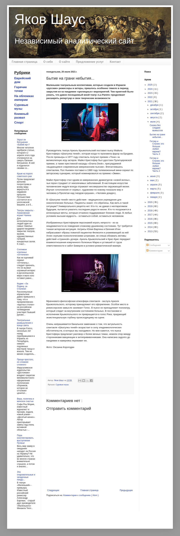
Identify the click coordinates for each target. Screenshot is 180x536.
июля (153, 121)
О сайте (64, 61)
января (154, 197)
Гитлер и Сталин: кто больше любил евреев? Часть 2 (157, 164)
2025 (150, 85)
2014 (150, 227)
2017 (150, 214)
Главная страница (24, 61)
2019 (150, 206)
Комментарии (154, 251)
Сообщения (153, 245)
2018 (150, 210)
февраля (155, 193)
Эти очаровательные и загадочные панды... (26, 476)
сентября (155, 113)
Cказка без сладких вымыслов (156, 128)
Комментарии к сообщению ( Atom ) (81, 495)
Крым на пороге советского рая (25, 174)
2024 (150, 89)
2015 (150, 223)
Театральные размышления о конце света (25, 323)
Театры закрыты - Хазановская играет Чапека (25, 213)
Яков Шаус (49, 19)
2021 (150, 101)
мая (152, 180)
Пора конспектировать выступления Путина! (25, 439)
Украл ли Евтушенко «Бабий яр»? (23, 142)
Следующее (53, 490)
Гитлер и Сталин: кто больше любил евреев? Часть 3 (157, 147)
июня (153, 176)
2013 (150, 231)
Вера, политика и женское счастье (25, 400)
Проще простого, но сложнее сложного (25, 362)
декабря (154, 105)
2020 (150, 202)
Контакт (115, 61)
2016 (150, 219)
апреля (154, 184)
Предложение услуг (90, 61)
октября (154, 109)
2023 (150, 93)
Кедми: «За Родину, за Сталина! (22, 286)
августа (154, 117)
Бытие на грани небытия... (157, 135)
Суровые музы (62, 385)
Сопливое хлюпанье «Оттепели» (23, 252)
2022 (150, 97)
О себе (48, 61)
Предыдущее (126, 490)
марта (153, 188)
